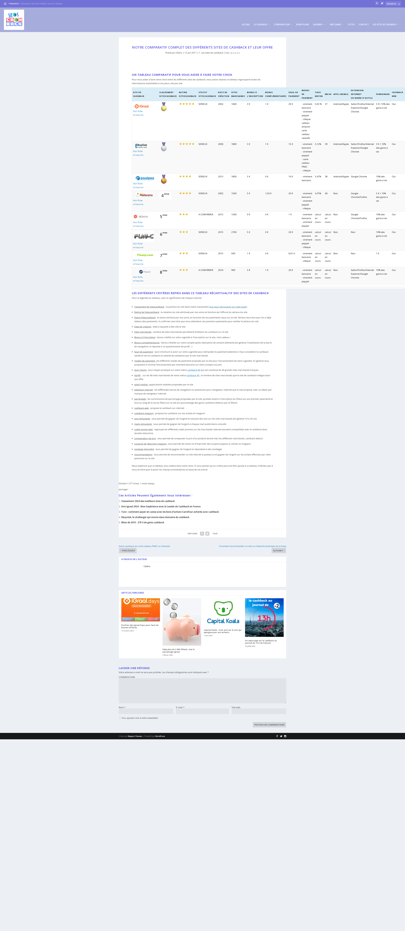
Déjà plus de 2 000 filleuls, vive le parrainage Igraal (179, 649)
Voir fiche (138, 109)
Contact (364, 23)
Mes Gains (335, 23)
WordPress (160, 735)
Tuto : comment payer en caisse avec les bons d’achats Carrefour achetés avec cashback (170, 510)
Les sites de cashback (384, 23)
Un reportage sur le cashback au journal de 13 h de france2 (261, 640)
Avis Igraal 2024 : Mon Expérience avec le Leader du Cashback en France (161, 505)
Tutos (351, 23)
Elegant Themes (135, 735)
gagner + (318, 23)
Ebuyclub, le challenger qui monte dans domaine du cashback (155, 515)
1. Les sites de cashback (211, 51)
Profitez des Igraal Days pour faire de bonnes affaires (139, 624)
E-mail (180, 705)
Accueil (246, 23)
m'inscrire (138, 113)
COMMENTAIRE (127, 675)
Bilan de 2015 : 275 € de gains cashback (142, 520)
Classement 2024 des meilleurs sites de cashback (42, 3)
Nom (122, 705)
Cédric (179, 51)
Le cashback (260, 23)
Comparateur (282, 23)
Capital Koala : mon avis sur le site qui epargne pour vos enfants (223, 629)
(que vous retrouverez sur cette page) (228, 305)
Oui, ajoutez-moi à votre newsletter (138, 716)
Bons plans (302, 23)
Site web (236, 705)
